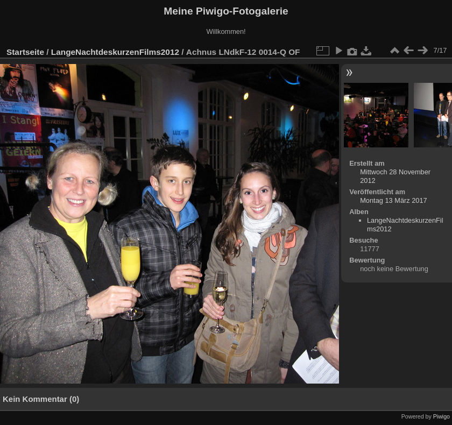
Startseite (25, 51)
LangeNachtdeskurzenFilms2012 (115, 51)
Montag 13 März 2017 (393, 200)
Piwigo (441, 416)
